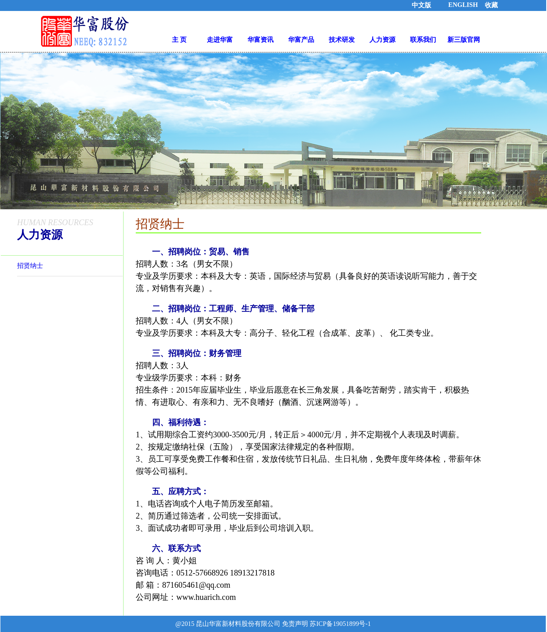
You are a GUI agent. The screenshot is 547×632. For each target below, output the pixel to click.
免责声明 (295, 623)
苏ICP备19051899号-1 (339, 623)
